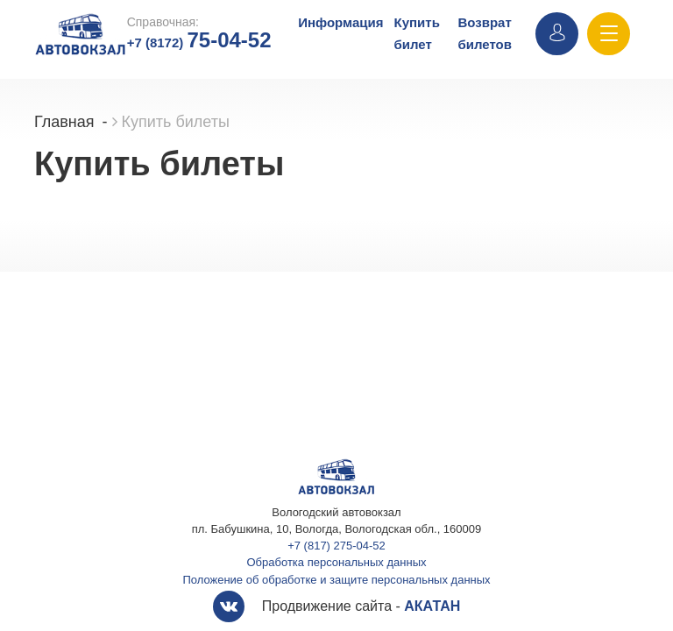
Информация (340, 22)
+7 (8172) (199, 42)
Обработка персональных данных (337, 562)
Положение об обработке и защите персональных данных (336, 579)
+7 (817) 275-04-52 (336, 545)
